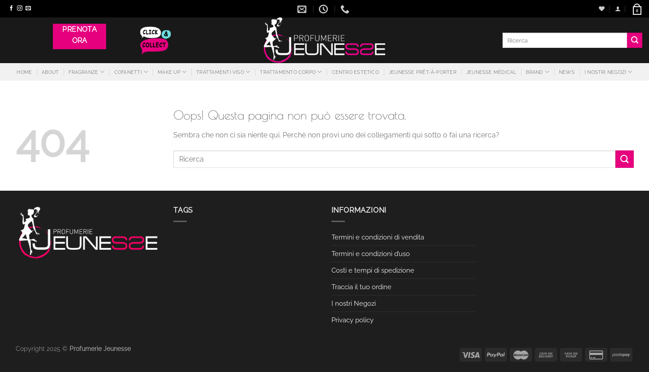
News (567, 72)
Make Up (172, 72)
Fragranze (86, 72)
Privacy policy (352, 320)
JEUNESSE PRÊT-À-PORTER (422, 72)
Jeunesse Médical (491, 72)
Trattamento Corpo (291, 72)
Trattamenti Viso (223, 72)
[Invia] (634, 40)
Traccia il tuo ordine (361, 287)
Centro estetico (355, 72)
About (50, 72)
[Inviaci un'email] (28, 8)
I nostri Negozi (608, 72)
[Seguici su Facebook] (11, 8)
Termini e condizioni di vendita (377, 237)
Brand (537, 72)
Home (24, 72)
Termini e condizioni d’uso (370, 254)
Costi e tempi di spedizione (372, 270)
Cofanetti (131, 72)
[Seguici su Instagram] (19, 8)
